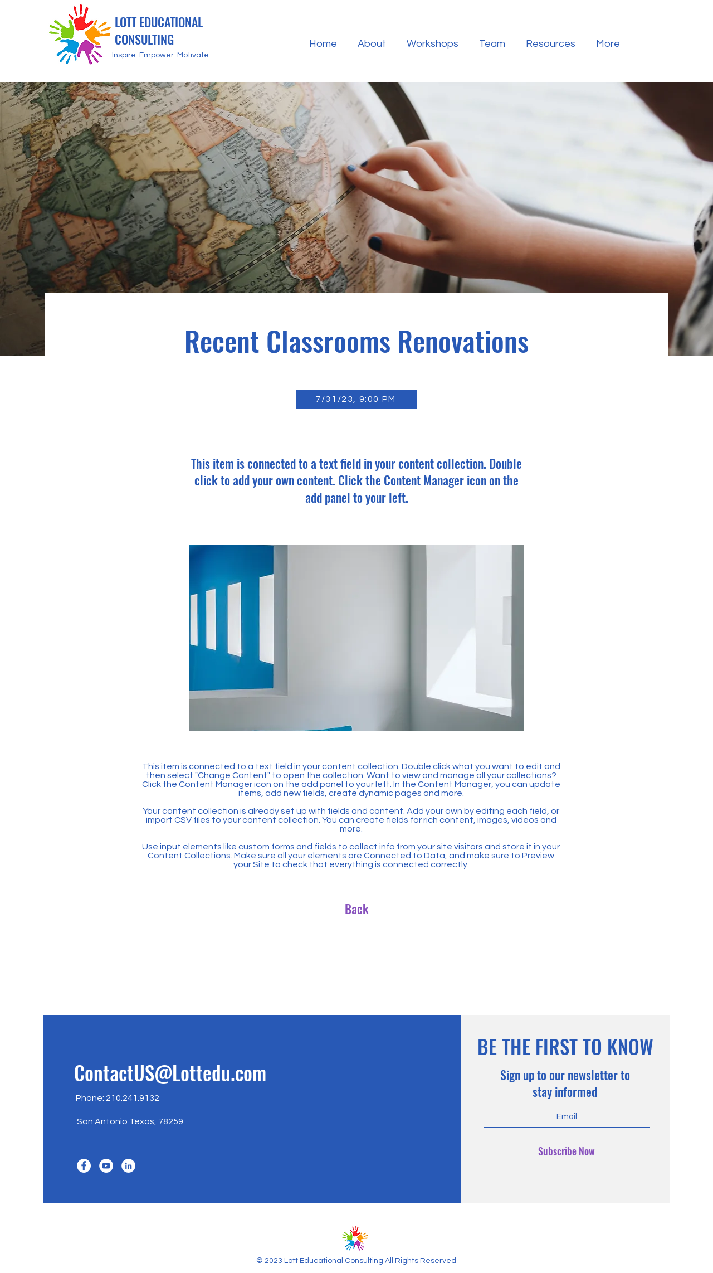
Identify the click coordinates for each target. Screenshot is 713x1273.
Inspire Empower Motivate (160, 55)
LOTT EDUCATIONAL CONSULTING (159, 30)
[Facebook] (84, 1166)
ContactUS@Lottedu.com (170, 1072)
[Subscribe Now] (567, 1151)
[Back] (356, 908)
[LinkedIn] (128, 1166)
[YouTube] (106, 1166)
